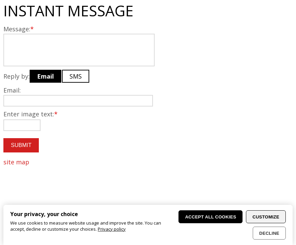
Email (45, 76)
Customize (265, 216)
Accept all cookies (210, 216)
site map (16, 162)
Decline (269, 233)
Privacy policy (112, 229)
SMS (75, 76)
